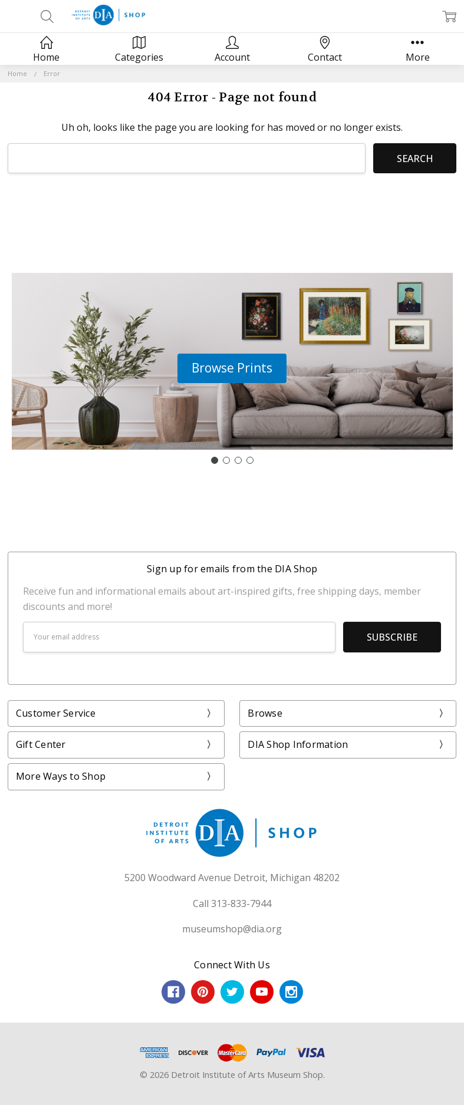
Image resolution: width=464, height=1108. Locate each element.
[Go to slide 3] (238, 460)
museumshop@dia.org (232, 928)
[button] (232, 368)
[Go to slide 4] (250, 460)
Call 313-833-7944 (232, 903)
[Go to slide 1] (214, 460)
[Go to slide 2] (226, 460)
